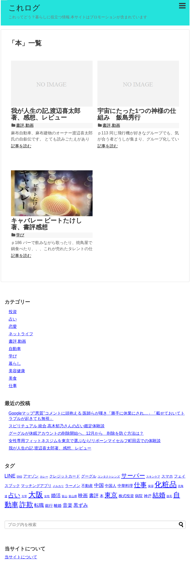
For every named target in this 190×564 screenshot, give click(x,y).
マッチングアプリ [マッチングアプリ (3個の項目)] (36, 485)
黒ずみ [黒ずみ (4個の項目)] (80, 505)
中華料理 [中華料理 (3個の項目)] (125, 485)
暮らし (15, 363)
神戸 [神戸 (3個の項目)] (147, 496)
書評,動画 (24, 125)
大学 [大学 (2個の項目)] (24, 496)
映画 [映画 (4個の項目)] (83, 495)
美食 (13, 378)
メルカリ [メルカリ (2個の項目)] (58, 486)
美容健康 (17, 371)
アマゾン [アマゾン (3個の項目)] (31, 476)
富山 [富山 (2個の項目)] (64, 496)
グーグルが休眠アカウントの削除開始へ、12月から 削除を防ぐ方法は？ (76, 433)
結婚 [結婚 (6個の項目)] (159, 494)
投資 (13, 312)
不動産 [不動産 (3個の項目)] (87, 485)
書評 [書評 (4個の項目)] (94, 495)
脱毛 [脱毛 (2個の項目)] (169, 496)
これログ (24, 8)
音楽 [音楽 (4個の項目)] (67, 505)
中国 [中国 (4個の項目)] (99, 485)
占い (13, 319)
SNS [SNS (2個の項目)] (19, 476)
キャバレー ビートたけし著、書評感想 (46, 223)
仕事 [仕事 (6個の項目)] (140, 484)
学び (20, 235)
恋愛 (13, 326)
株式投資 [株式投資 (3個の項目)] (126, 496)
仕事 (13, 385)
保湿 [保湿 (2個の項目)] (151, 486)
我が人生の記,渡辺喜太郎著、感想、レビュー (46, 114)
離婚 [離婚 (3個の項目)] (57, 505)
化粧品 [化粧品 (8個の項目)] (166, 484)
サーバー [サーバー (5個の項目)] (133, 475)
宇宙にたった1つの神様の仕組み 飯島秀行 (136, 114)
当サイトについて (21, 557)
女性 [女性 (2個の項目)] (47, 496)
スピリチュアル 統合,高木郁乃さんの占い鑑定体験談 (57, 426)
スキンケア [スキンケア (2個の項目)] (153, 476)
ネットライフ (21, 334)
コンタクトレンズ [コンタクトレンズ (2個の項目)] (108, 476)
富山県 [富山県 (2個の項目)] (73, 496)
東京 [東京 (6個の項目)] (111, 494)
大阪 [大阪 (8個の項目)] (35, 494)
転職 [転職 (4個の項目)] (39, 505)
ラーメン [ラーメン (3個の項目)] (72, 485)
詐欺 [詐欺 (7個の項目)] (26, 504)
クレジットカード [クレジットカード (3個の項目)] (64, 476)
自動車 (15, 349)
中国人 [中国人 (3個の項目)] (110, 485)
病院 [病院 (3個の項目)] (139, 496)
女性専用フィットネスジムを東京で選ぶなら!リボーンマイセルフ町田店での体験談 (85, 441)
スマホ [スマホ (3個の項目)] (167, 476)
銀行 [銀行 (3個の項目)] (49, 505)
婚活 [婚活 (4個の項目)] (56, 495)
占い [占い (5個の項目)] (14, 495)
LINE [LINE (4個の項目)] (10, 476)
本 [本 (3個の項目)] (102, 496)
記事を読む (21, 146)
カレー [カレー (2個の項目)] (44, 476)
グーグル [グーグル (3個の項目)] (88, 476)
